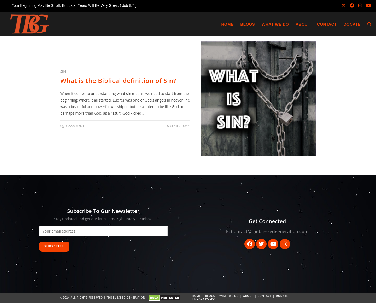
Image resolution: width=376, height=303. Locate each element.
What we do (229, 296)
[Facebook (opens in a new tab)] (352, 5)
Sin (63, 71)
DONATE (282, 296)
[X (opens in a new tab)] (343, 5)
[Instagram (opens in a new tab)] (360, 5)
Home (196, 296)
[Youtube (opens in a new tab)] (367, 5)
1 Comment (75, 126)
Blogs (210, 296)
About (248, 296)
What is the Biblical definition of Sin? (118, 80)
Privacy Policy (204, 298)
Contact (265, 296)
